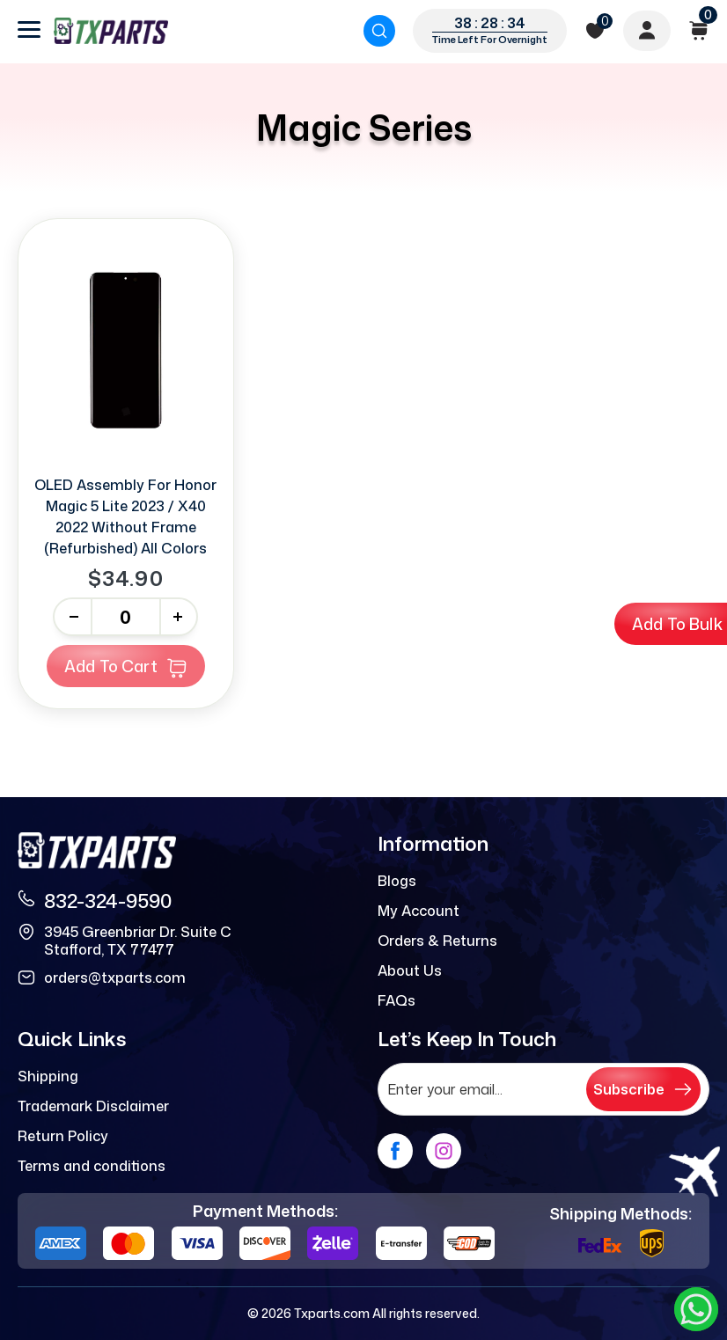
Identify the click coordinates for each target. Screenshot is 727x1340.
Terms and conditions (91, 1166)
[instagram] (443, 1150)
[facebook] (395, 1150)
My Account (418, 910)
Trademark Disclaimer (93, 1106)
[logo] (111, 31)
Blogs (397, 881)
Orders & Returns (437, 940)
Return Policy (63, 1136)
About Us (410, 970)
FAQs (396, 1000)
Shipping (48, 1076)
